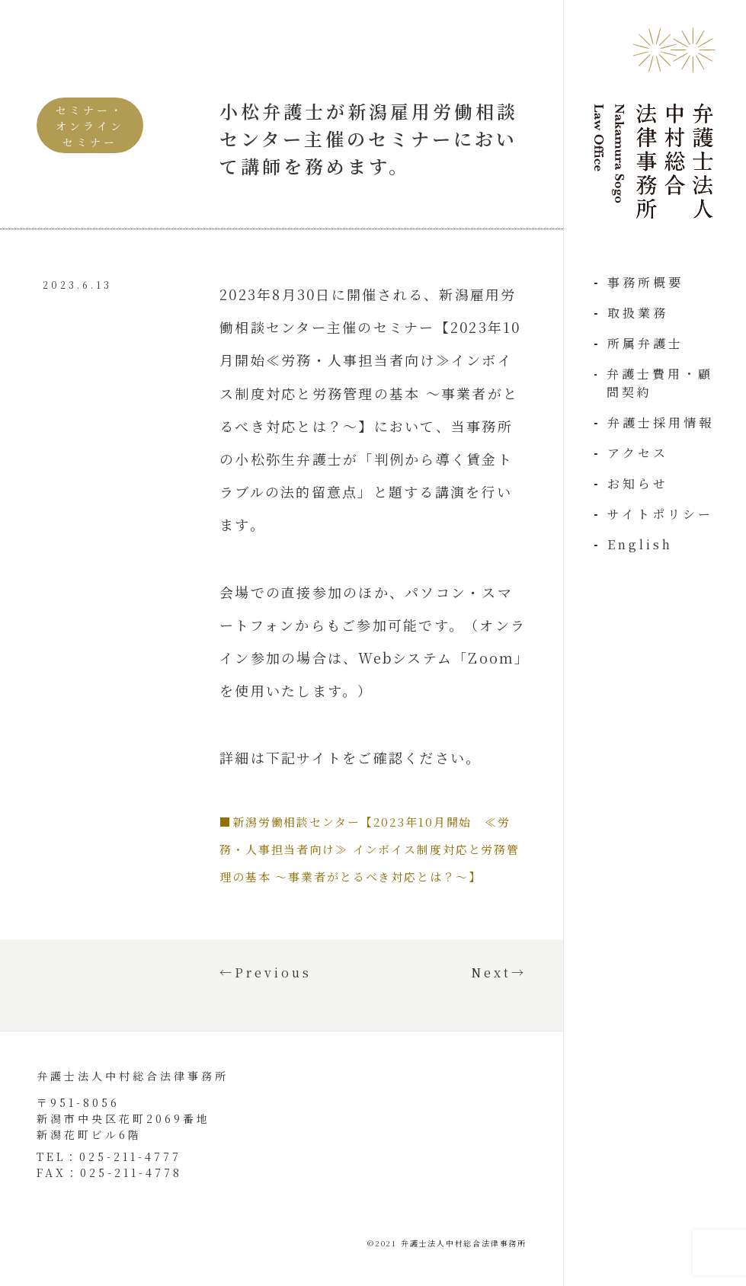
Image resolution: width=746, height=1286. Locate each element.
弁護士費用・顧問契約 (660, 383)
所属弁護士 (645, 343)
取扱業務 (637, 313)
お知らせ (637, 483)
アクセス (637, 453)
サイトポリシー (660, 514)
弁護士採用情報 (660, 422)
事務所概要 (645, 282)
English (640, 544)
